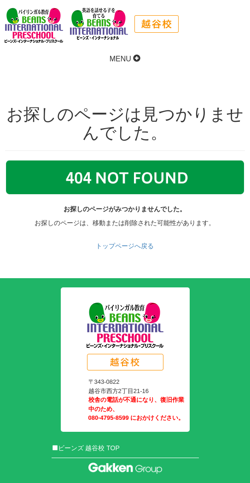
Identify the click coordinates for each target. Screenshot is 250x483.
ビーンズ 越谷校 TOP (86, 448)
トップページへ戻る (125, 246)
